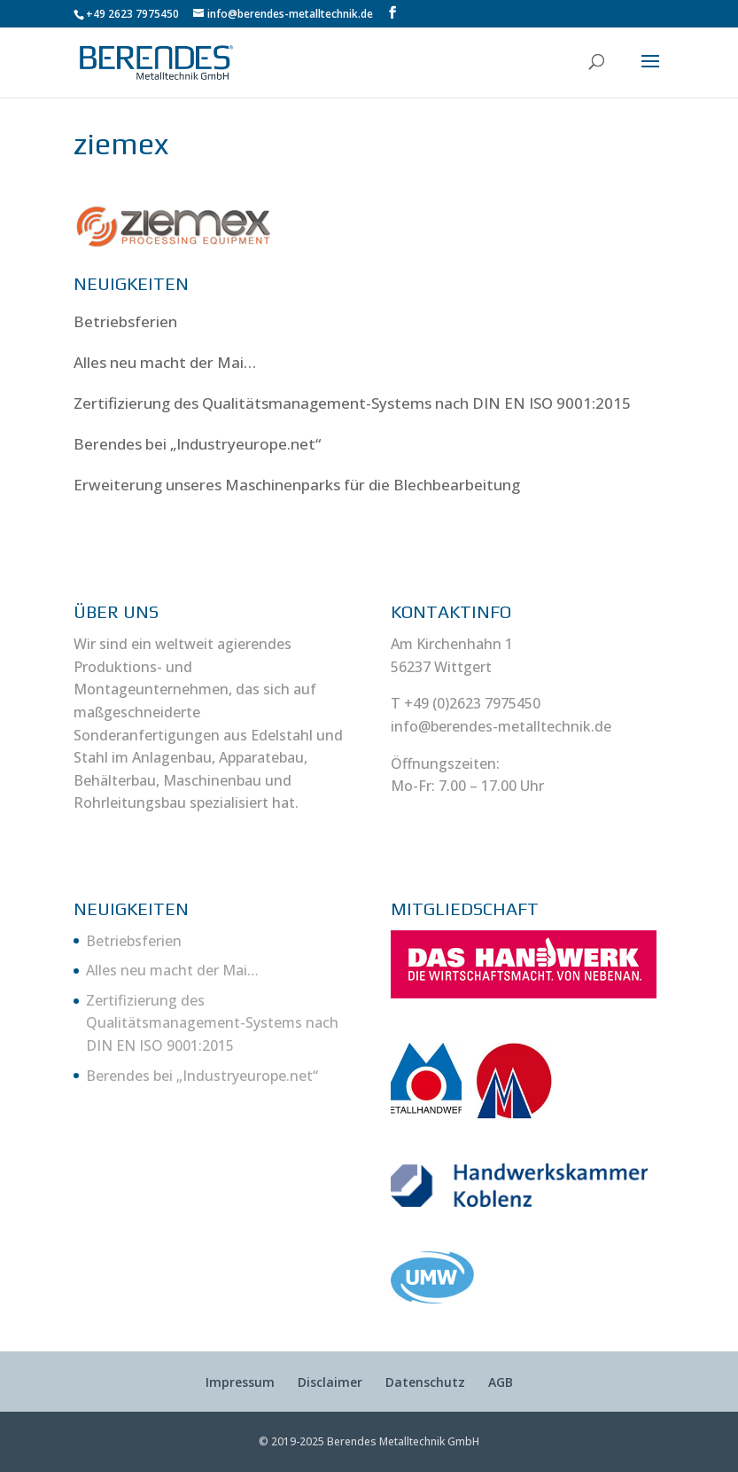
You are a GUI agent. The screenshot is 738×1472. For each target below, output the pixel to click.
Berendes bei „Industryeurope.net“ (197, 444)
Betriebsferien (125, 321)
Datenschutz (425, 1382)
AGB (500, 1382)
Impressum (240, 1382)
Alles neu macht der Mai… (165, 362)
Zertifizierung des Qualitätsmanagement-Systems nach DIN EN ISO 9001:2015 (352, 403)
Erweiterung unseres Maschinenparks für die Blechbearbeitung (297, 484)
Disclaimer (330, 1382)
